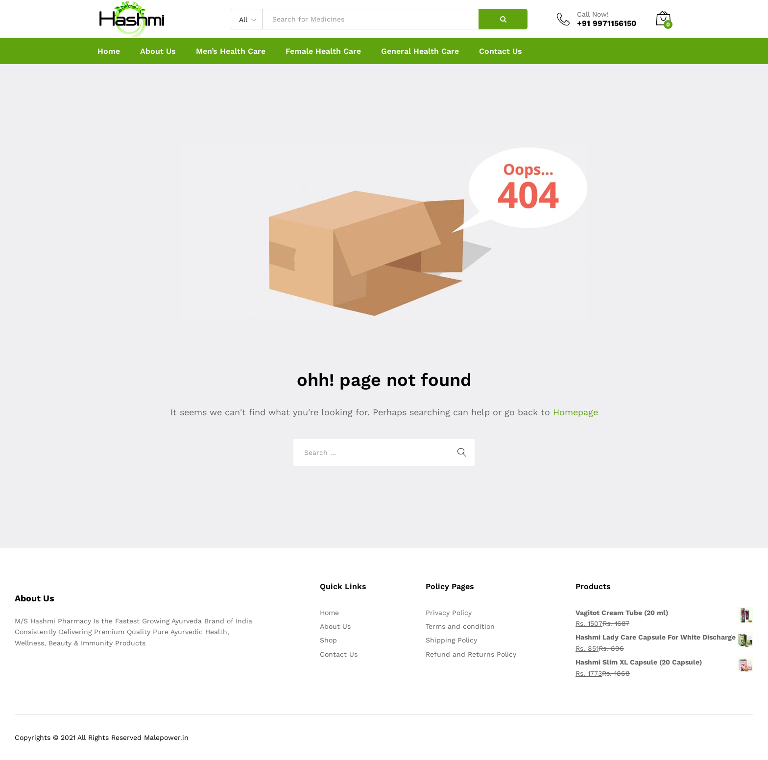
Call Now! (593, 14)
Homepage (575, 412)
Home (108, 51)
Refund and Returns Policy (471, 654)
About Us (158, 51)
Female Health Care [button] (323, 51)
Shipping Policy (451, 640)
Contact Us (500, 51)
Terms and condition (460, 626)
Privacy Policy (449, 613)
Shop (328, 640)
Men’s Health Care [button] (230, 51)
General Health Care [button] (420, 51)
